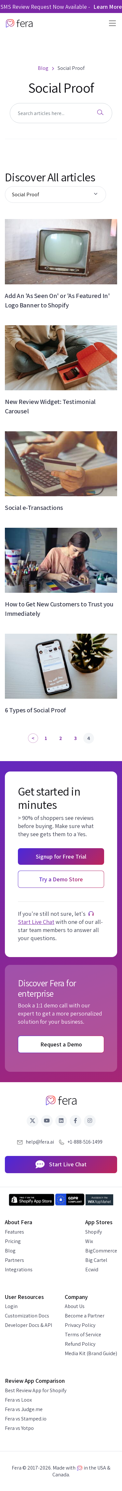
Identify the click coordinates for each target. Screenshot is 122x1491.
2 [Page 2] (60, 738)
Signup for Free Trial (61, 856)
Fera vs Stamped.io (26, 1418)
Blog (10, 1250)
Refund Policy (80, 1344)
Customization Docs (27, 1315)
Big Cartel (96, 1260)
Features (14, 1231)
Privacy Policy (80, 1325)
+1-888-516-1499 (84, 1141)
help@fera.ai (40, 1141)
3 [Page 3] (75, 738)
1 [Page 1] (46, 738)
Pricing (13, 1241)
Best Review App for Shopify (35, 1390)
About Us (75, 1306)
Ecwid (91, 1269)
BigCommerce (101, 1250)
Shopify (93, 1231)
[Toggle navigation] (110, 23)
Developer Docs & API (28, 1325)
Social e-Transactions (34, 507)
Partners (14, 1260)
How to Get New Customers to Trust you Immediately (59, 609)
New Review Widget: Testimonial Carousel (50, 406)
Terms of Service (83, 1334)
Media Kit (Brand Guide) (91, 1353)
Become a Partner (84, 1315)
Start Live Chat (36, 922)
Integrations (19, 1269)
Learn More (107, 6)
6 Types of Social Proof (35, 710)
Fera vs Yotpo (19, 1428)
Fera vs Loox (18, 1399)
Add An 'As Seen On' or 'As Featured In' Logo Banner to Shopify (57, 300)
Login (11, 1306)
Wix (89, 1241)
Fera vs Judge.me (24, 1409)
